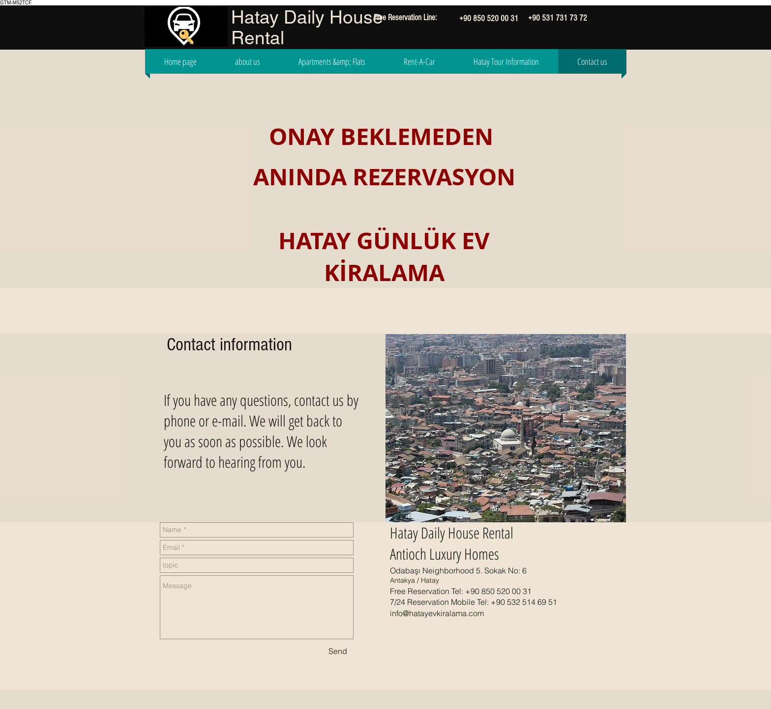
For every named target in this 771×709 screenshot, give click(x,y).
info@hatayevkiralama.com (437, 613)
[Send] (338, 651)
